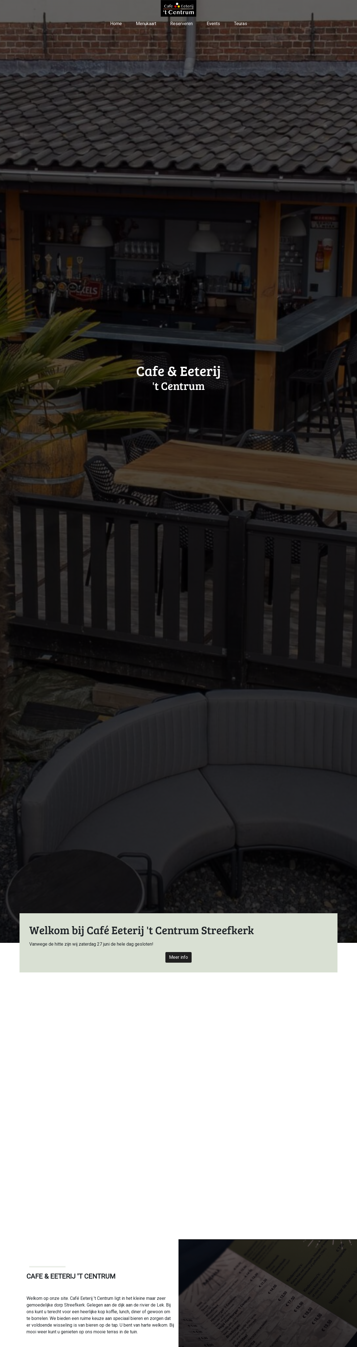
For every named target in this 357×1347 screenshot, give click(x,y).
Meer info (178, 957)
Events (213, 23)
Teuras (240, 23)
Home (116, 23)
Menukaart (146, 23)
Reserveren (181, 23)
